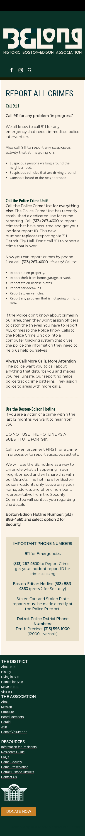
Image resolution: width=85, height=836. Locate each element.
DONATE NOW (18, 811)
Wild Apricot (39, 827)
